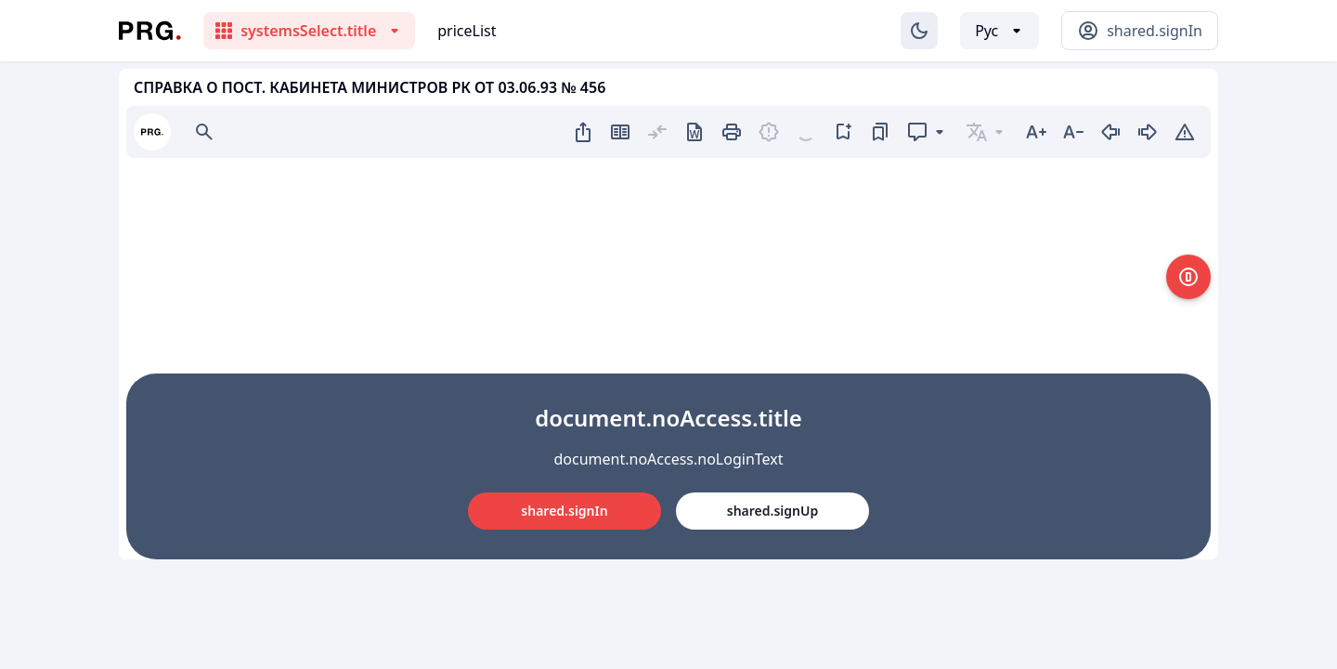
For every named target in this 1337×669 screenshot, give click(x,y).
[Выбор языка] (999, 30)
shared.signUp (772, 510)
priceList (466, 30)
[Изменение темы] (919, 30)
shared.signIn (564, 510)
